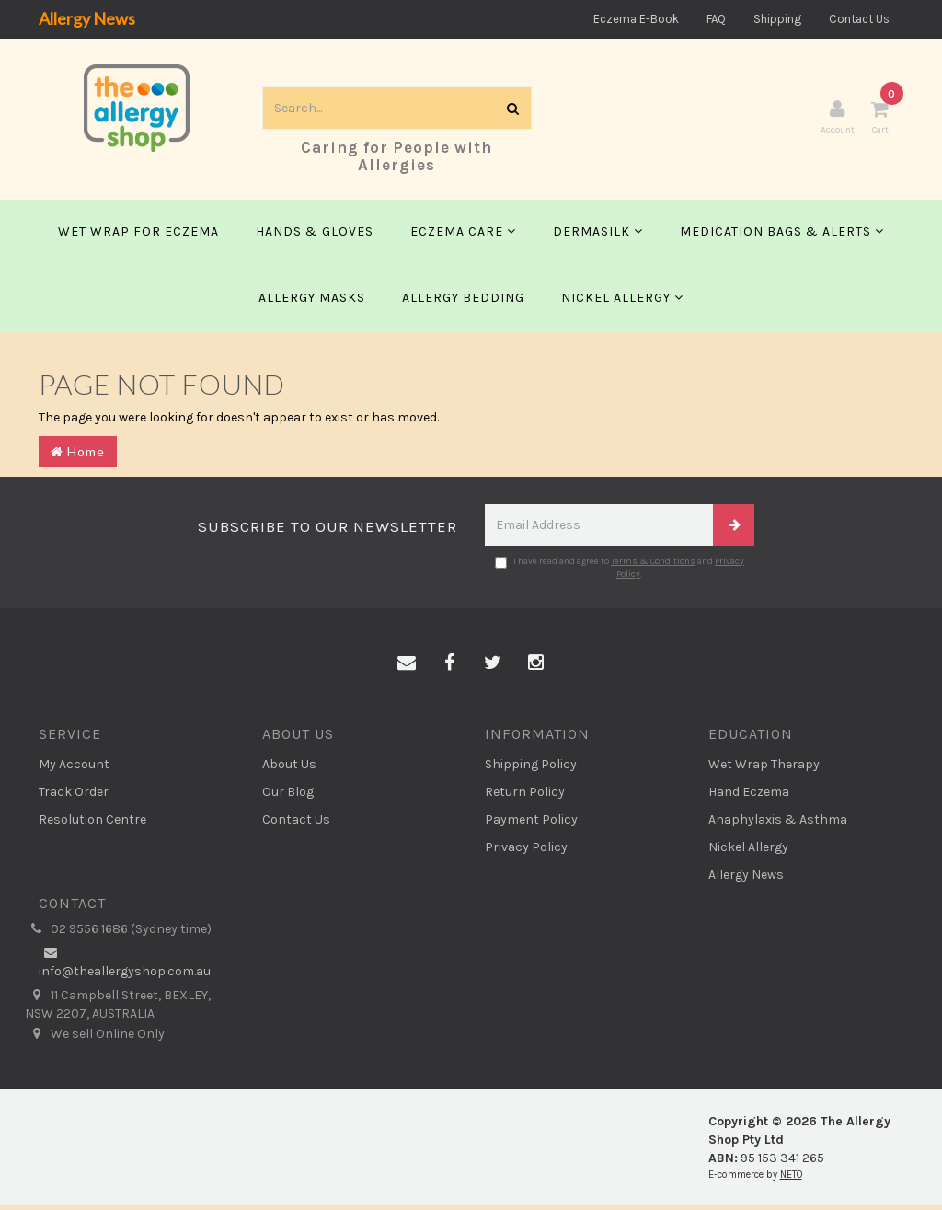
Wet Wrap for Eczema (138, 235)
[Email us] (406, 668)
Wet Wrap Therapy (764, 769)
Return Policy (525, 796)
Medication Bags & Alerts (782, 235)
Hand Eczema (748, 796)
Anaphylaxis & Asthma (777, 824)
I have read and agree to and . (619, 571)
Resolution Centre (92, 824)
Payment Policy (531, 824)
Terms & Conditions (653, 564)
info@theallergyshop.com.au (125, 966)
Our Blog (288, 796)
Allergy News (87, 18)
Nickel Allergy (622, 301)
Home (78, 455)
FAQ (716, 19)
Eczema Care (463, 235)
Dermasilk (598, 235)
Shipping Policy (531, 769)
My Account (74, 769)
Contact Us (859, 19)
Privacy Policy (526, 851)
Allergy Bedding (463, 301)
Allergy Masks (311, 301)
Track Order (74, 796)
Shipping (777, 19)
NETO (791, 1179)
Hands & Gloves (314, 235)
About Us (289, 769)
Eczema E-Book (636, 19)
